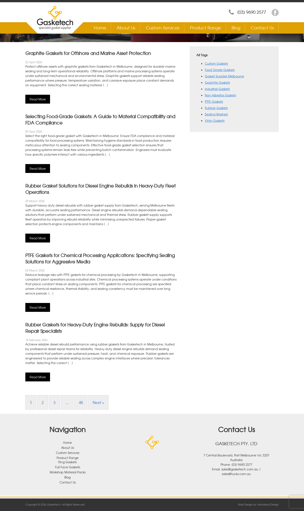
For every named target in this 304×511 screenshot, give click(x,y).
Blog (236, 28)
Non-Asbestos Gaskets (220, 95)
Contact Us (262, 28)
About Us (126, 28)
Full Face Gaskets (67, 467)
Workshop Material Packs (68, 472)
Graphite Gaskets (217, 82)
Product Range (205, 28)
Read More (38, 99)
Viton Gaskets (214, 120)
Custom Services (162, 28)
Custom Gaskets (216, 63)
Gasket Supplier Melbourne (224, 76)
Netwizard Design (268, 504)
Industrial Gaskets (217, 89)
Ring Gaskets (67, 462)
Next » (98, 402)
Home (100, 28)
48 (81, 402)
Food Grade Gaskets (220, 70)
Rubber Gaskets (216, 108)
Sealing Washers (216, 114)
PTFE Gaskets (214, 101)
